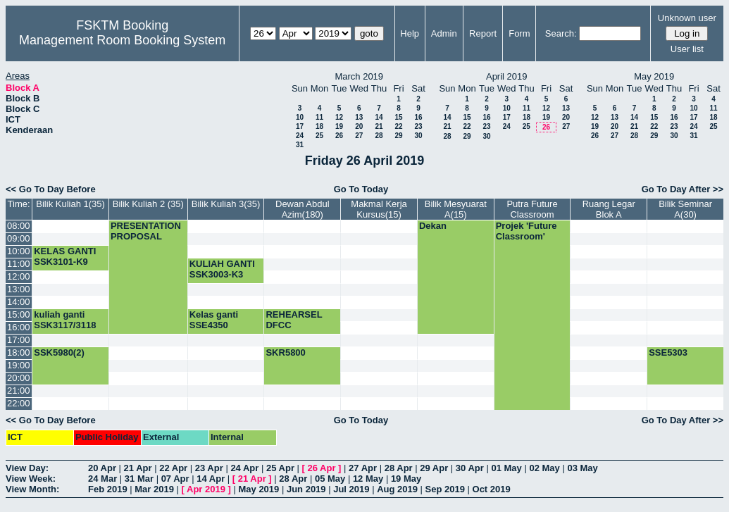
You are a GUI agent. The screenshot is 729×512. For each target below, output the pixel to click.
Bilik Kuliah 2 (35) (148, 204)
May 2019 (258, 489)
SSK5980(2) (59, 352)
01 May (506, 468)
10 (300, 117)
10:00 (18, 251)
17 (300, 126)
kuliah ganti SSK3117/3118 (65, 319)
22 (398, 126)
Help (409, 33)
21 (378, 126)
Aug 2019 (397, 489)
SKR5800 (285, 352)
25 (319, 135)
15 (398, 117)
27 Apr (363, 468)
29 (398, 135)
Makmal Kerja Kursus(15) (378, 209)
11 (319, 117)
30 (418, 135)
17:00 (18, 340)
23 (418, 126)
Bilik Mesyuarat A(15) (456, 209)
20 (359, 126)
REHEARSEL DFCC (294, 319)
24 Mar (102, 478)
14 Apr (211, 478)
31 (300, 145)
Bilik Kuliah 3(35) (226, 204)
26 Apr (322, 468)
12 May (368, 478)
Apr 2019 (206, 489)
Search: (561, 33)
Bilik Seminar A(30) (685, 209)
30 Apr (470, 468)
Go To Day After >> (682, 189)
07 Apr (175, 478)
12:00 (18, 276)
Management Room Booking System (122, 40)
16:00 (18, 327)
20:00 (18, 378)
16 (418, 117)
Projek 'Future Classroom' (526, 231)
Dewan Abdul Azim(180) (302, 209)
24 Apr (244, 468)
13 (359, 117)
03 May (582, 468)
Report (483, 33)
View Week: (31, 478)
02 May (544, 468)
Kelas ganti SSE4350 (213, 319)
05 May (330, 478)
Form (519, 33)
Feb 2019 (107, 489)
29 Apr (434, 468)
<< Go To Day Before (51, 189)
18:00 (18, 352)
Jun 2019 (306, 489)
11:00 (18, 263)
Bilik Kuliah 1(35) (70, 204)
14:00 (18, 301)
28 (378, 135)
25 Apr (280, 468)
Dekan (433, 225)
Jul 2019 (351, 489)
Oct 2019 (492, 489)
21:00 (18, 390)
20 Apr (102, 468)
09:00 (18, 238)
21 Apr (138, 468)
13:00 (18, 289)
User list (687, 49)
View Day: (27, 468)
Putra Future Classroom (531, 209)
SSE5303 (668, 352)
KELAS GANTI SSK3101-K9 (65, 256)
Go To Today (361, 189)
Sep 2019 (445, 489)
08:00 (18, 225)
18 (319, 126)
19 (339, 126)
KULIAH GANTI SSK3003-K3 (222, 269)
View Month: (32, 489)
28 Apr (399, 468)
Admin (444, 33)
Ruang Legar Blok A (608, 209)
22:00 (18, 403)
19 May (406, 478)
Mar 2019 (154, 489)
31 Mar (139, 478)
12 (339, 117)
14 (378, 117)
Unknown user (687, 18)
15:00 (18, 314)
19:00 (18, 365)
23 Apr (209, 468)
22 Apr (173, 468)
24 (300, 135)
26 (339, 135)
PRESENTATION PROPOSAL (146, 231)
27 (359, 135)
